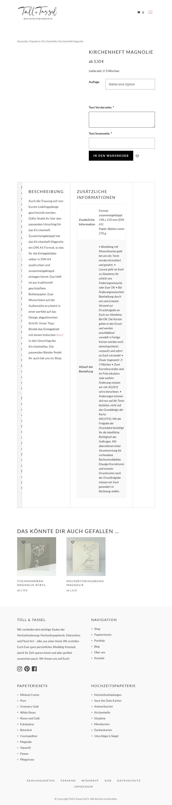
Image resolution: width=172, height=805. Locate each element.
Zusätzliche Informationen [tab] (22, 323)
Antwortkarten (103, 706)
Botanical (26, 730)
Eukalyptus (27, 724)
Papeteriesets (103, 634)
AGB (108, 780)
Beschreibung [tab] (22, 218)
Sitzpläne (99, 718)
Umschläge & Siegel (106, 736)
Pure (23, 700)
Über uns (99, 652)
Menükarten (102, 724)
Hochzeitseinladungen (108, 695)
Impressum (83, 786)
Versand (68, 780)
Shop (97, 629)
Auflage (94, 82)
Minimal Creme (29, 695)
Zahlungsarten (41, 780)
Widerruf (90, 780)
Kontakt (99, 658)
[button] (137, 156)
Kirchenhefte (49, 41)
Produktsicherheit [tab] (22, 443)
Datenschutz (129, 780)
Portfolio (99, 640)
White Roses (28, 712)
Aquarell (25, 747)
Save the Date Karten (107, 700)
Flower (24, 753)
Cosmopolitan (28, 736)
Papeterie (34, 41)
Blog (97, 646)
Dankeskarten (103, 730)
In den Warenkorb (111, 155)
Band (59, 335)
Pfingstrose (27, 759)
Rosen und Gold (29, 718)
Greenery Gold (29, 706)
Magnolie (26, 742)
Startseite (22, 41)
